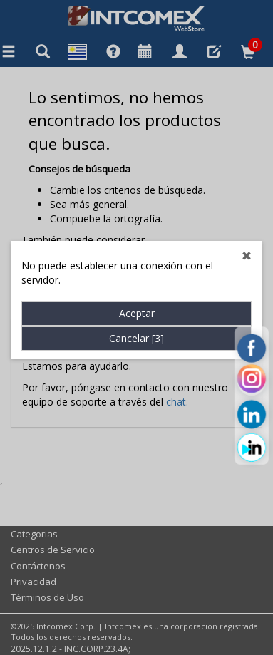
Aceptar (137, 301)
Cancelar (136, 326)
